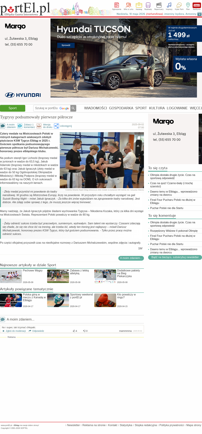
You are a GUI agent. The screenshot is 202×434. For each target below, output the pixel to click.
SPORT (141, 108)
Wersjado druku (47, 125)
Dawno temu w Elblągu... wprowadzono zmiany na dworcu (173, 193)
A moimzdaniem (11, 125)
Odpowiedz (35, 331)
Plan (188, 9)
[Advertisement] (72, 363)
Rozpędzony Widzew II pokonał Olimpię (174, 230)
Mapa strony (193, 425)
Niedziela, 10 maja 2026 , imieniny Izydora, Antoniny (156, 14)
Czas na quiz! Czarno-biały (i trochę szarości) (171, 185)
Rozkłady (148, 9)
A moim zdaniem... (131, 258)
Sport (13, 108)
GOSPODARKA (121, 108)
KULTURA (157, 108)
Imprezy (169, 9)
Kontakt (112, 425)
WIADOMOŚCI (95, 108)
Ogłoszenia (116, 9)
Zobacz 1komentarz (29, 125)
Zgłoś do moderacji (14, 331)
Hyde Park (179, 9)
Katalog (139, 9)
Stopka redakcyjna (146, 425)
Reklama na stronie (94, 425)
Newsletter (73, 425)
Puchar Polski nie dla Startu (166, 208)
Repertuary (158, 9)
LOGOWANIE (177, 108)
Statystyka (126, 425)
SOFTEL (24, 428)
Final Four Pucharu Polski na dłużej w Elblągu (172, 201)
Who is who (128, 9)
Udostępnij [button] (66, 125)
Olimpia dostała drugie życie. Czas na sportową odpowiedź (172, 177)
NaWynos (197, 5)
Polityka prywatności (171, 425)
